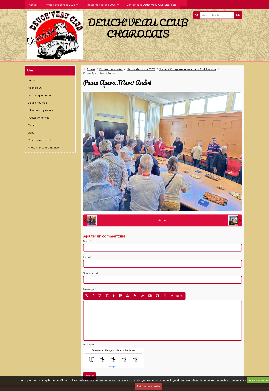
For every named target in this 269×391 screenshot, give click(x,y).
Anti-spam (89, 344)
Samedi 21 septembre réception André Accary (187, 69)
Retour (162, 220)
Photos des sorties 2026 (60, 4)
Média (31, 125)
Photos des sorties (111, 69)
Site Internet (90, 273)
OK (238, 14)
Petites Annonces (38, 117)
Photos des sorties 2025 (101, 4)
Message (88, 289)
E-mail (87, 257)
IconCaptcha (113, 367)
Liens (31, 132)
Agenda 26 (35, 87)
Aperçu (177, 296)
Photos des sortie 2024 (141, 69)
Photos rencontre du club (43, 147)
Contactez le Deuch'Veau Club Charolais (151, 4)
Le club (32, 80)
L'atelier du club (37, 102)
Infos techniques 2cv (40, 110)
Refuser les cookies (148, 386)
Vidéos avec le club (40, 140)
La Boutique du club (40, 95)
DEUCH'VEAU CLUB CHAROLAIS (138, 28)
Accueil (33, 4)
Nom (86, 241)
